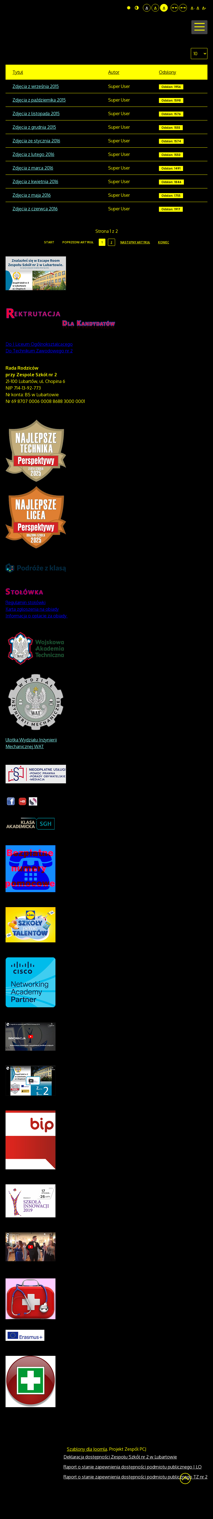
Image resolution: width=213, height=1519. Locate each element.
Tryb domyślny (129, 8)
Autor (113, 93)
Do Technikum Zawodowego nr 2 (39, 372)
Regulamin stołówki (25, 623)
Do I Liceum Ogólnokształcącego (39, 365)
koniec (163, 263)
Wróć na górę (185, 1499)
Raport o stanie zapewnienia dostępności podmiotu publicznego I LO (133, 1488)
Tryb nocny (137, 8)
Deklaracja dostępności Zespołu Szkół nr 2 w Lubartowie (120, 1478)
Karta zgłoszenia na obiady (32, 630)
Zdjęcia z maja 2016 (31, 216)
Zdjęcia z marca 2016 (32, 189)
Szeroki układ (183, 8)
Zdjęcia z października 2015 (39, 121)
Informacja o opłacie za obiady (37, 637)
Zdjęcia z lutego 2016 (33, 175)
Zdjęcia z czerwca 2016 (35, 230)
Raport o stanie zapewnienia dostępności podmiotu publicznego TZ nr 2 (135, 1498)
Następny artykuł (135, 263)
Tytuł (17, 93)
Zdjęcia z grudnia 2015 (34, 148)
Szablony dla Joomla (87, 1470)
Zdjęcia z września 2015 (35, 107)
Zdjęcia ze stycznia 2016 (36, 162)
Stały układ (174, 8)
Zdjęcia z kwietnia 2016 (35, 202)
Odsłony (167, 93)
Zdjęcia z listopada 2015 (36, 134)
